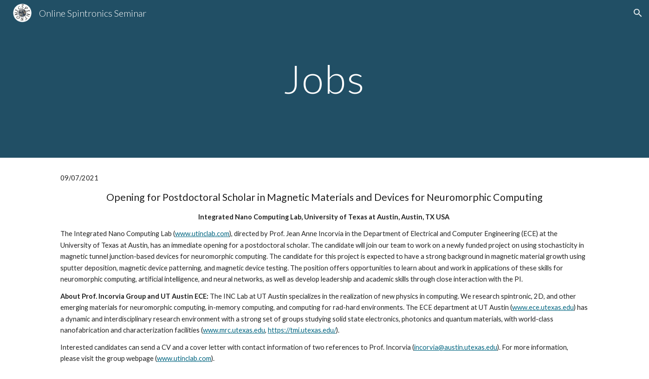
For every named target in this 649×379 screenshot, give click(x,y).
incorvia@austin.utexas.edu (455, 347)
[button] (638, 13)
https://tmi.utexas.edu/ (302, 330)
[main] (324, 78)
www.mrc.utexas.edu (234, 330)
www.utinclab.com (202, 234)
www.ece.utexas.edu (543, 307)
